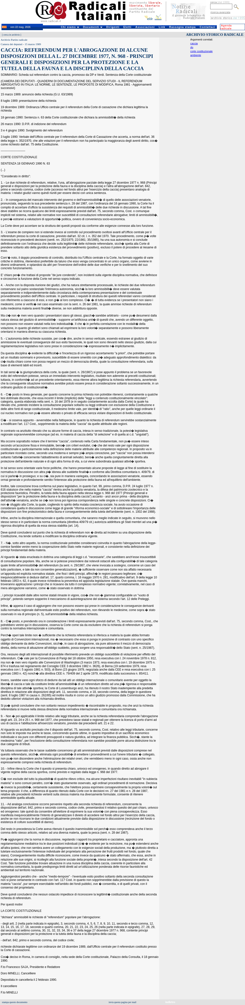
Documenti (92, 26)
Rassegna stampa (182, 26)
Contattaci (207, 26)
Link (162, 26)
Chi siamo (70, 26)
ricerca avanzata (220, 12)
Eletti (127, 26)
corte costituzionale (201, 51)
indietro (170, 1002)
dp (191, 47)
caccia (194, 43)
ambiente (195, 55)
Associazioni (145, 26)
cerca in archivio (11, 34)
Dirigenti (113, 26)
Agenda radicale (226, 27)
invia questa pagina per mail (122, 1002)
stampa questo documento (14, 1002)
